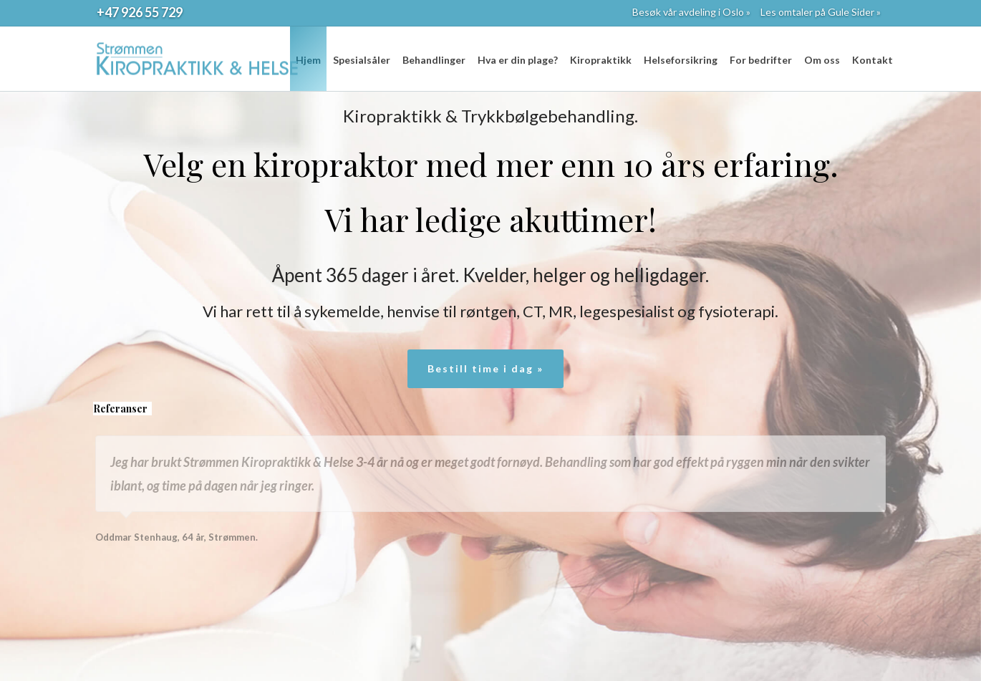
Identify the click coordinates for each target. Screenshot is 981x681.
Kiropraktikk (601, 60)
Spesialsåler (361, 60)
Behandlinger (433, 60)
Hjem (308, 60)
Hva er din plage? (518, 60)
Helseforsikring (680, 60)
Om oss (822, 60)
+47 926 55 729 (140, 12)
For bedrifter (761, 60)
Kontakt (872, 60)
